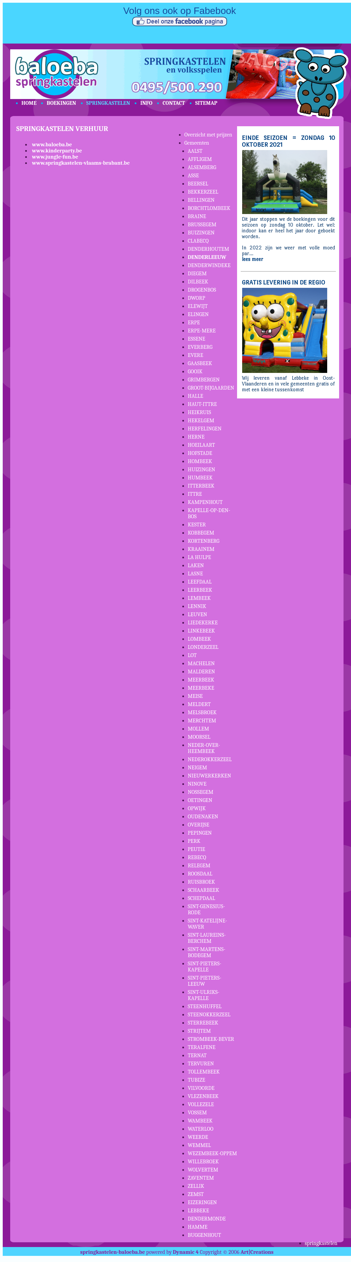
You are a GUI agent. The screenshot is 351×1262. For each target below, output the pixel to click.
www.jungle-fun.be (55, 157)
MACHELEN (201, 663)
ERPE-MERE (202, 331)
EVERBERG (200, 347)
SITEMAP (206, 103)
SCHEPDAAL (201, 898)
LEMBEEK (199, 598)
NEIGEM (197, 768)
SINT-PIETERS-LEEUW (204, 981)
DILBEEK (198, 282)
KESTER (197, 525)
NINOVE (197, 784)
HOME (28, 103)
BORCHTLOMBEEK (209, 208)
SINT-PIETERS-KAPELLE (204, 967)
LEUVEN (197, 614)
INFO (146, 103)
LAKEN (196, 565)
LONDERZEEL (203, 647)
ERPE (194, 322)
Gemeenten (196, 143)
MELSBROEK (202, 712)
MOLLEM (198, 729)
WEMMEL (199, 1145)
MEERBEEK (201, 680)
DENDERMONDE (207, 1219)
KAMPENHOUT (205, 502)
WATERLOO (200, 1129)
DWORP (196, 298)
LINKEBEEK (201, 631)
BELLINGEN (201, 200)
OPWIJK (197, 808)
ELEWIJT (198, 306)
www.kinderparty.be (57, 151)
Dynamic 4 (186, 1252)
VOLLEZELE (201, 1104)
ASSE (193, 176)
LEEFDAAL (200, 582)
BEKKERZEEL (203, 192)
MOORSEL (199, 737)
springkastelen (321, 1243)
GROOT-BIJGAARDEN (211, 388)
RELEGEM (199, 866)
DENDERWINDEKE (209, 265)
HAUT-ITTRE (202, 404)
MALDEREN (201, 672)
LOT (192, 655)
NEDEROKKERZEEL (210, 759)
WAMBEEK (200, 1121)
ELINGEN (198, 314)
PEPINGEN (200, 833)
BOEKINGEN (61, 103)
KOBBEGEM (201, 533)
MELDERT (199, 704)
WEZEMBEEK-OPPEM (212, 1153)
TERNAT (197, 1055)
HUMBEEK (200, 478)
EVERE (195, 355)
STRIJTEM (199, 1031)
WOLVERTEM (203, 1170)
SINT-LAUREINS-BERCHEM (207, 938)
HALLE (195, 396)
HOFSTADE (200, 453)
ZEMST (196, 1194)
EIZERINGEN (202, 1202)
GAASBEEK (200, 363)
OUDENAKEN (203, 817)
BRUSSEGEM (202, 225)
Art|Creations (256, 1252)
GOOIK (195, 371)
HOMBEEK (200, 461)
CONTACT (174, 103)
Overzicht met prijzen (208, 135)
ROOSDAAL (200, 874)
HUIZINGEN (201, 469)
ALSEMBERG (202, 167)
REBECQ (197, 857)
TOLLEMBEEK (204, 1072)
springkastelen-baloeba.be (112, 1252)
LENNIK (197, 606)
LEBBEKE (198, 1211)
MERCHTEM (202, 721)
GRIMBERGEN (204, 380)
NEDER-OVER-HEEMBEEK (204, 748)
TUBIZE (196, 1080)
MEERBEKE (201, 688)
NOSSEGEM (200, 792)
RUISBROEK (201, 882)
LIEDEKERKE (203, 623)
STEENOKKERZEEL (209, 1015)
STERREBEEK (203, 1023)
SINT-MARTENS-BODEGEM (206, 952)
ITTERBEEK (201, 486)
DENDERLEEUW (207, 257)
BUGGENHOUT (204, 1235)
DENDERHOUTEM (208, 249)
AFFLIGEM (200, 159)
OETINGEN (200, 800)
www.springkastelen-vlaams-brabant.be (81, 163)
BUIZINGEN (201, 233)
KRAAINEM (201, 549)
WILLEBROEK (203, 1162)
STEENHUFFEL (204, 1006)
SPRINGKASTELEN (108, 103)
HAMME (197, 1227)
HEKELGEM (201, 420)
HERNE (196, 437)
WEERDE (198, 1137)
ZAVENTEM (201, 1178)
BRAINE (197, 216)
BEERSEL (198, 184)
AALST (195, 151)
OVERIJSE (198, 825)
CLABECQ (198, 241)
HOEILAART (201, 445)
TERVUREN (201, 1064)
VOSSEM (197, 1113)
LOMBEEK (199, 639)
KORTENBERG (203, 541)
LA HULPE (199, 557)
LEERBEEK (200, 590)
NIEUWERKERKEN (209, 776)
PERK (194, 841)
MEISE (195, 696)
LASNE (195, 574)
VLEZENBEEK (203, 1096)
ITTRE (195, 494)
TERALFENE (201, 1047)
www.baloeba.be (52, 145)
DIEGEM (197, 274)
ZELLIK (196, 1186)
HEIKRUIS (199, 412)
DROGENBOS (202, 290)
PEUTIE (196, 849)
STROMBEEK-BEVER (211, 1039)
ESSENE (196, 339)
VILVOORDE (201, 1088)
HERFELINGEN (204, 429)
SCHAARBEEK (203, 890)
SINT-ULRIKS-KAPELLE (203, 995)
